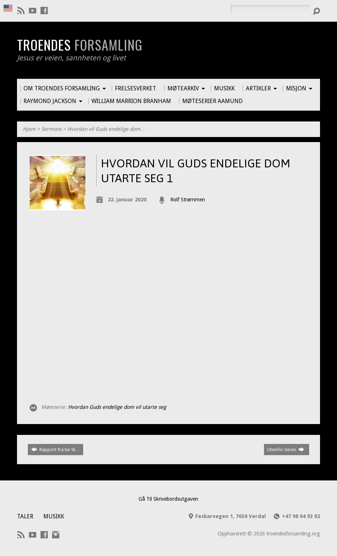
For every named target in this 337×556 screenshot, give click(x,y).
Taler (25, 516)
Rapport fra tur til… (55, 449)
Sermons (51, 129)
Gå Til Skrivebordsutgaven (168, 499)
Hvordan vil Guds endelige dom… (106, 129)
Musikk (53, 516)
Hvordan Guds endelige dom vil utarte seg (117, 407)
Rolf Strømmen (187, 199)
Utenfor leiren (285, 449)
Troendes (79, 44)
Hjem (29, 129)
